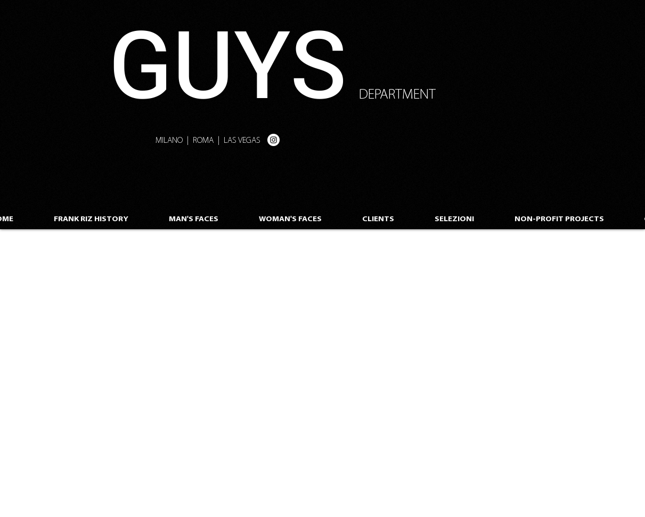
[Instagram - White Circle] (273, 140)
